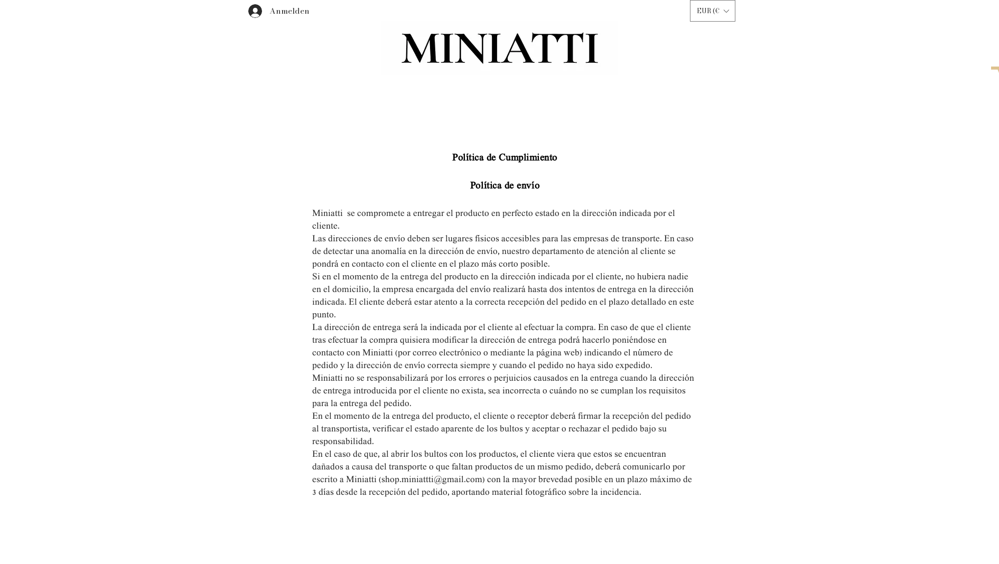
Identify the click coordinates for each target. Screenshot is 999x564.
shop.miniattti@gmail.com (431, 480)
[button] (712, 11)
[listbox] (712, 11)
